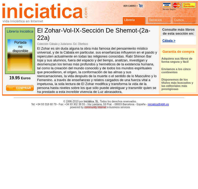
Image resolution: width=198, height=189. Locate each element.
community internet (95, 107)
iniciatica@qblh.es (158, 104)
